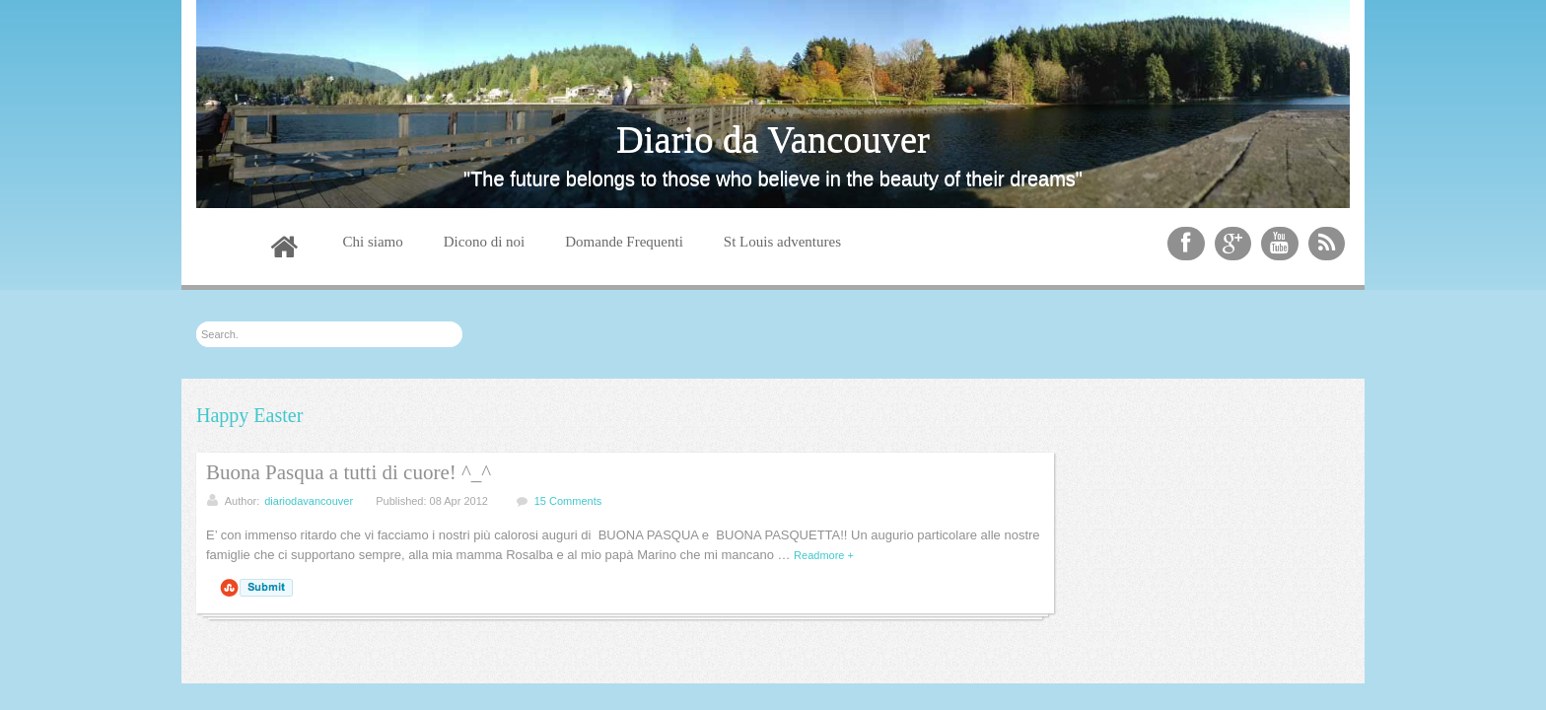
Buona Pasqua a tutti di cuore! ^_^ (348, 472)
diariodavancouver (308, 501)
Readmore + (824, 555)
